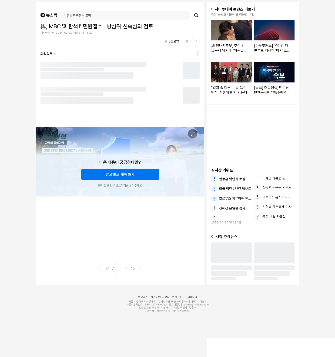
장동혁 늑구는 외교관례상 (278, 187)
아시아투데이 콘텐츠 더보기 (233, 9)
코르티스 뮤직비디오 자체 (278, 197)
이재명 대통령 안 (273, 178)
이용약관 (142, 297)
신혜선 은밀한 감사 (232, 208)
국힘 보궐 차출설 (273, 217)
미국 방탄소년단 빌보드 (235, 189)
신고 (89, 32)
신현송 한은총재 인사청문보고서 (278, 207)
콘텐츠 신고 (178, 297)
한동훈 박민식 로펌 (232, 179)
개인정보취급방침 (160, 297)
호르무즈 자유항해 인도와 (235, 199)
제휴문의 (192, 297)
